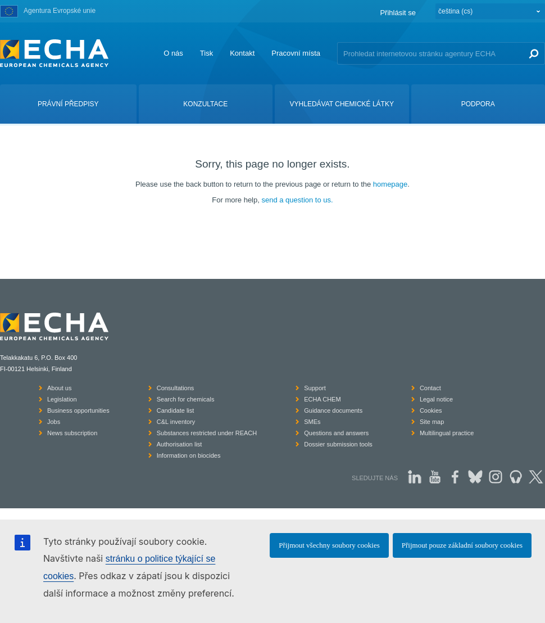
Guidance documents (333, 410)
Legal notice (436, 399)
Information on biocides (189, 455)
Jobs (53, 421)
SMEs (312, 421)
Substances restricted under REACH (207, 433)
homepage (390, 184)
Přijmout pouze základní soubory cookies (462, 545)
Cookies (431, 410)
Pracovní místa (295, 53)
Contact (430, 388)
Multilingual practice (447, 433)
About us (59, 388)
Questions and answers (336, 433)
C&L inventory (176, 421)
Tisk (206, 53)
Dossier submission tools (338, 444)
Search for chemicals (186, 399)
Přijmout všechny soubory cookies (329, 545)
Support (315, 388)
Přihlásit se (398, 12)
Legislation (62, 399)
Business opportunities (78, 410)
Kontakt (242, 53)
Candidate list (175, 410)
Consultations (175, 388)
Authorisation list (179, 444)
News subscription (72, 433)
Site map (432, 421)
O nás (173, 53)
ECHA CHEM (322, 399)
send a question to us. (297, 200)
